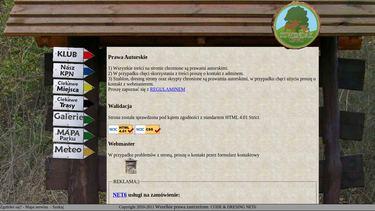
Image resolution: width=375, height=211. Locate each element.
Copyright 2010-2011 (136, 207)
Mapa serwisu (37, 207)
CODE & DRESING (228, 207)
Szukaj (58, 207)
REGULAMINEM (167, 89)
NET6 (120, 195)
